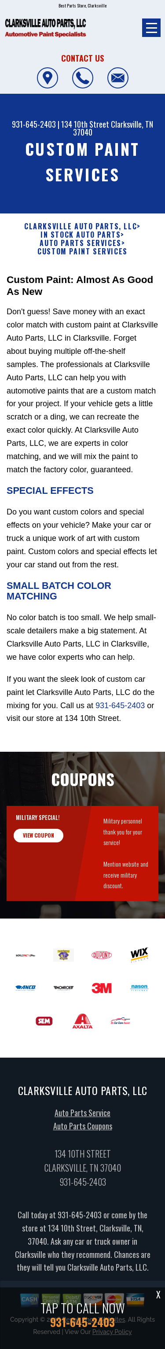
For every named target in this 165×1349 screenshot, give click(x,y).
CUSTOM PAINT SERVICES (82, 251)
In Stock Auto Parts (80, 235)
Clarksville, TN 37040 (113, 128)
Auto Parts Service (82, 1118)
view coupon (38, 840)
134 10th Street (85, 124)
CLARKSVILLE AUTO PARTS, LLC (80, 226)
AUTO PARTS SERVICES (80, 243)
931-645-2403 (34, 124)
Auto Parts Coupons (82, 1131)
